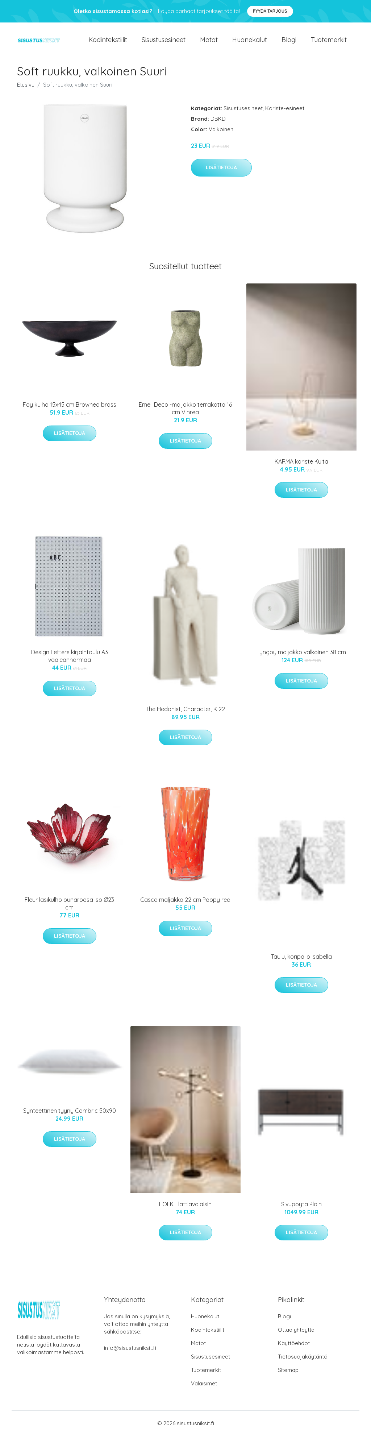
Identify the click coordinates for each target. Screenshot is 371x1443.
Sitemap (288, 1377)
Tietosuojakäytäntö (303, 1363)
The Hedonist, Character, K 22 (185, 716)
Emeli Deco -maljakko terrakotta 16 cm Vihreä (185, 415)
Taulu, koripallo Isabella (301, 963)
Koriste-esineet (284, 115)
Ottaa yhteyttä (296, 1337)
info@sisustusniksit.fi (130, 1355)
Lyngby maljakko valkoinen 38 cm (301, 659)
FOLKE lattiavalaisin (185, 1211)
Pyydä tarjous (270, 11)
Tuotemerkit (329, 43)
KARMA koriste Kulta (301, 468)
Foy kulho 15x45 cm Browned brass (69, 411)
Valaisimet (204, 1390)
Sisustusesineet (164, 43)
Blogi (289, 43)
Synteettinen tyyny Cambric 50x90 (69, 1117)
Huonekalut (249, 43)
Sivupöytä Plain (301, 1211)
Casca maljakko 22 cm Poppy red (185, 907)
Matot (209, 43)
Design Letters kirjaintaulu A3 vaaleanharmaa (69, 663)
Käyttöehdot (294, 1350)
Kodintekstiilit (107, 43)
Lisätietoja (221, 174)
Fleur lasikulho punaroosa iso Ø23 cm (69, 910)
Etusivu (25, 91)
